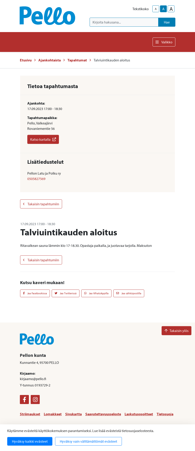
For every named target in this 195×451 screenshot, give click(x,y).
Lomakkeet (53, 414)
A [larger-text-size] (171, 8)
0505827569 (36, 178)
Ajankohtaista (49, 60)
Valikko (164, 42)
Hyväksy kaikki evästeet (30, 441)
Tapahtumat (77, 60)
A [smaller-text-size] (156, 9)
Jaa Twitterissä (66, 293)
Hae (167, 22)
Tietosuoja (165, 414)
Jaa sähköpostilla (128, 293)
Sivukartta (73, 414)
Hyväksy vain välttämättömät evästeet (88, 441)
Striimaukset (30, 414)
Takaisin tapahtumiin (41, 204)
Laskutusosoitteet (139, 414)
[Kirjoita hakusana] (124, 22)
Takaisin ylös (176, 330)
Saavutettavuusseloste (103, 414)
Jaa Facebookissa (35, 293)
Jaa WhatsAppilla (96, 293)
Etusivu (26, 60)
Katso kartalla (43, 139)
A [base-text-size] (163, 9)
